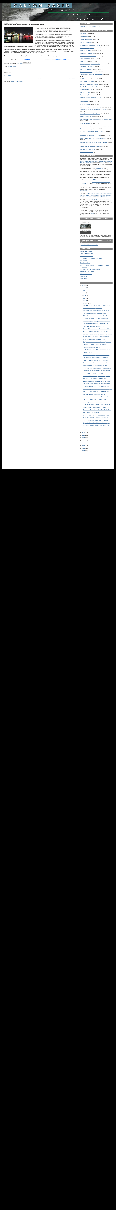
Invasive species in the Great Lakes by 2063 (94, 402)
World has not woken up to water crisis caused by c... (97, 397)
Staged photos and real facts (87, 53)
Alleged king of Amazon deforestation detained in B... (97, 305)
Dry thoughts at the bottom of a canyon (90, 45)
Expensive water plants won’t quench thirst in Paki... (96, 425)
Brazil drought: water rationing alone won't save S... (96, 381)
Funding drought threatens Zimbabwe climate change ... (97, 389)
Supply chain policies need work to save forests (95, 378)
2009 (83, 445)
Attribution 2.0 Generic (60, 59)
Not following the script (86, 39)
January (85, 429)
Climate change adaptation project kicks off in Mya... (96, 321)
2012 (83, 437)
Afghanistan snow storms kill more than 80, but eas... (97, 310)
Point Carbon (83, 276)
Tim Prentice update (85, 104)
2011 (83, 440)
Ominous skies (84, 101)
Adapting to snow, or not (86, 116)
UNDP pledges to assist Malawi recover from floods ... (97, 349)
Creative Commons (51, 59)
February (85, 303)
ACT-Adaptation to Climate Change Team (91, 258)
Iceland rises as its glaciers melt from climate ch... (96, 407)
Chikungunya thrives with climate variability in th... (96, 323)
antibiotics (10, 66)
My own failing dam (85, 95)
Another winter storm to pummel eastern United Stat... (97, 329)
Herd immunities (84, 36)
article (92, 213)
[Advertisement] (85, 458)
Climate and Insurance (86, 274)
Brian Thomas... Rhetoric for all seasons (90, 26)
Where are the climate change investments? (91, 74)
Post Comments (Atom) (17, 81)
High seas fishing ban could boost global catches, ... (96, 318)
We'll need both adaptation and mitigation (91, 126)
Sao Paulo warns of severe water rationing (94, 394)
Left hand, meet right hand (87, 48)
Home (39, 78)
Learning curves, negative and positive (90, 64)
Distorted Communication (86, 152)
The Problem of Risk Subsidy (87, 149)
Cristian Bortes (25, 59)
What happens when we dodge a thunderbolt (91, 97)
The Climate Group (85, 263)
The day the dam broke (86, 69)
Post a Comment (8, 75)
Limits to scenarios (85, 123)
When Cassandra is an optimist (88, 56)
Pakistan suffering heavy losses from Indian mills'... (96, 355)
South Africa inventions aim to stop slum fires (94, 399)
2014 (83, 432)
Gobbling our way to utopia (87, 66)
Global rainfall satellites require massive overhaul (95, 362)
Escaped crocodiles (85, 58)
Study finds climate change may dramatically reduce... (97, 342)
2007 (83, 451)
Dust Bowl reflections (85, 78)
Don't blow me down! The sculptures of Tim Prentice (93, 109)
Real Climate (83, 278)
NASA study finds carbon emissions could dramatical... (97, 368)
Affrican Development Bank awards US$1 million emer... (97, 316)
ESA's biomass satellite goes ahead (92, 308)
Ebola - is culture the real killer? (91, 412)
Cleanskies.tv (83, 190)
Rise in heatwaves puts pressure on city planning (95, 313)
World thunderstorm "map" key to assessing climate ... (97, 383)
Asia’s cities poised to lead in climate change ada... (96, 417)
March (85, 300)
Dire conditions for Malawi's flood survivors (94, 373)
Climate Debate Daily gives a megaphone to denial (93, 138)
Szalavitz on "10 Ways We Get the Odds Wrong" (92, 131)
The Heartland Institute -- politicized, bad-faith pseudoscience (96, 119)
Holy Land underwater (86, 42)
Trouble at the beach (85, 50)
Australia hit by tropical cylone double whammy (95, 326)
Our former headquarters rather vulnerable (91, 107)
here (94, 179)
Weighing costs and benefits (87, 81)
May (84, 295)
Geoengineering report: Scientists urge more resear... (97, 370)
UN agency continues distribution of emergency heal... (97, 404)
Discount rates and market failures (89, 84)
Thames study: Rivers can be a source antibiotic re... (96, 336)
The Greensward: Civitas (86, 256)
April (84, 298)
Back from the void (85, 92)
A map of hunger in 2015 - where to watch (94, 339)
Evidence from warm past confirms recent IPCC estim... (97, 386)
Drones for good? (87, 352)
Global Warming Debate (86, 251)
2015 (83, 285)
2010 (83, 443)
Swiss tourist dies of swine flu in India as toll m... (95, 360)
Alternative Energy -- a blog (87, 271)
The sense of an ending (86, 72)
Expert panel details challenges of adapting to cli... (96, 331)
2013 (83, 435)
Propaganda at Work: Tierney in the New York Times (93, 142)
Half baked (83, 33)
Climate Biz (104, 196)
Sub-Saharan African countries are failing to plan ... (96, 365)
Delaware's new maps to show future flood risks (95, 357)
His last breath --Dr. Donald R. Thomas (90, 114)
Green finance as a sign (86, 128)
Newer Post (7, 78)
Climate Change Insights (86, 253)
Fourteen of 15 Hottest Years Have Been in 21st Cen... (97, 410)
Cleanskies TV (99, 168)
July (84, 290)
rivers (14, 66)
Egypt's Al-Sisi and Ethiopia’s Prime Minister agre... (96, 423)
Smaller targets (84, 61)
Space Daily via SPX (40, 27)
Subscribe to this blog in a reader (89, 245)
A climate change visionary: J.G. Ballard (90, 135)
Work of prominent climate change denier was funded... (97, 334)
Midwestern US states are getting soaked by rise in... (96, 376)
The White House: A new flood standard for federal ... (97, 415)
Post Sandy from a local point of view (89, 86)
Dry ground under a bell (86, 89)
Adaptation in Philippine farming (91, 347)
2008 (83, 448)
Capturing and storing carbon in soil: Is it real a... (95, 344)
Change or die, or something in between (90, 146)
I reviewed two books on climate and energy (98, 199)
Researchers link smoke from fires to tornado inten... (96, 391)
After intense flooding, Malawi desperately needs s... (96, 420)
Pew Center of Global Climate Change (90, 269)
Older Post (72, 78)
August (85, 287)
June (84, 293)
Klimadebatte (83, 260)
